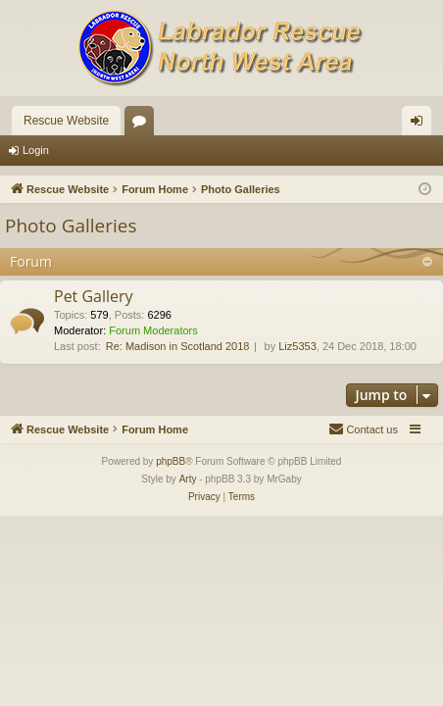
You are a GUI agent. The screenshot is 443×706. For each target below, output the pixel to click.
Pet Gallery (93, 296)
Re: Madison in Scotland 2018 (178, 346)
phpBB (170, 461)
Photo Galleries (71, 225)
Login (36, 150)
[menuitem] (363, 429)
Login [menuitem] (421, 124)
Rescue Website (66, 120)
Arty (188, 479)
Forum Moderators (153, 330)
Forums (143, 124)
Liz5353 (297, 346)
